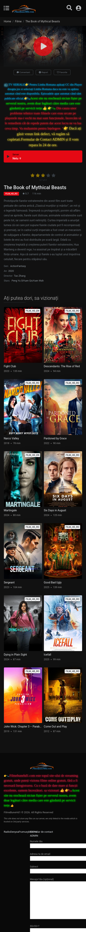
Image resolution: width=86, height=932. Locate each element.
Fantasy (21, 266)
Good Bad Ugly (53, 582)
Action (13, 266)
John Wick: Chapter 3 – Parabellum (23, 726)
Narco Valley (11, 438)
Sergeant (9, 582)
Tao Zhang (19, 275)
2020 (11, 270)
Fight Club (10, 366)
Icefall (47, 654)
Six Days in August (55, 510)
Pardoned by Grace (55, 438)
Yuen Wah (38, 280)
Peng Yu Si (17, 280)
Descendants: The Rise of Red (62, 366)
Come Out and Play (55, 726)
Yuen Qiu (28, 280)
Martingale (10, 510)
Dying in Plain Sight (15, 654)
